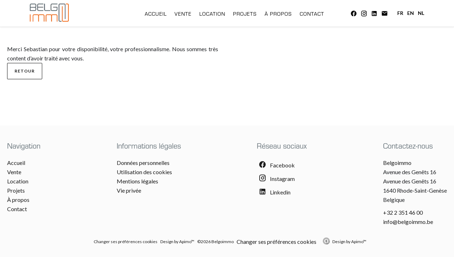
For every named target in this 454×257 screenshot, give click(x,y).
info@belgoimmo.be (408, 221)
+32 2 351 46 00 (403, 212)
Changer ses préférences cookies (125, 241)
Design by (349, 241)
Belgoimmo (397, 162)
